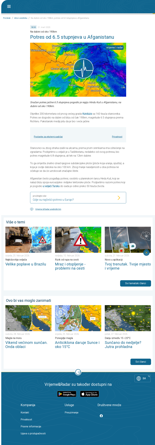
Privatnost (117, 136)
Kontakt (25, 412)
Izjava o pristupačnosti (33, 433)
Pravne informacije (31, 426)
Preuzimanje (71, 412)
